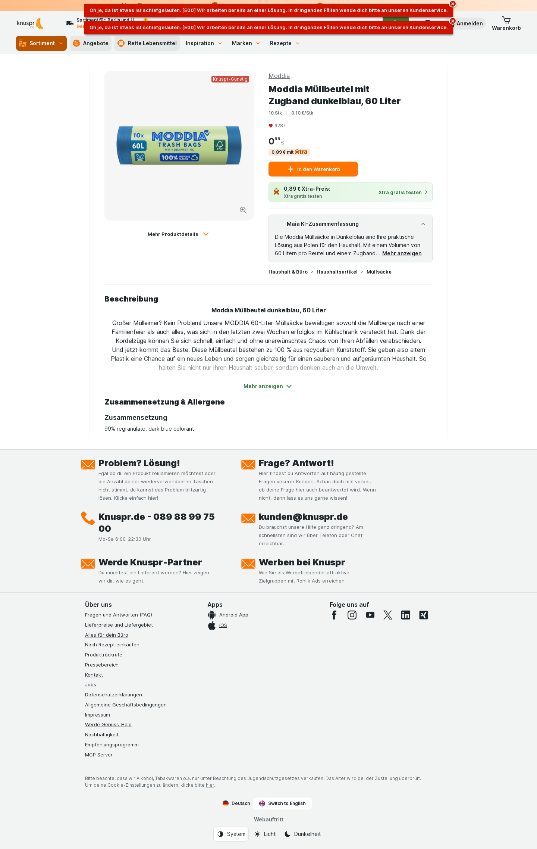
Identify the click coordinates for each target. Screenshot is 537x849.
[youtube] (369, 615)
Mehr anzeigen (402, 253)
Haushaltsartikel (337, 272)
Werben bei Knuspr (302, 562)
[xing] (423, 615)
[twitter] (387, 615)
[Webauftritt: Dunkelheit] (302, 834)
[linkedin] (405, 615)
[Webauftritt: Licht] (264, 834)
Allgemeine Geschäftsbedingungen (126, 705)
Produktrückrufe (103, 655)
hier (210, 785)
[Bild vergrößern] (243, 210)
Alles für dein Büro (106, 635)
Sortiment (41, 43)
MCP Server (99, 755)
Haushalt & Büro (288, 272)
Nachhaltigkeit (102, 734)
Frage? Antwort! (296, 463)
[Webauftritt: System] (231, 834)
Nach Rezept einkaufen (112, 644)
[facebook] (334, 615)
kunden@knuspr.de (303, 516)
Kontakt (94, 675)
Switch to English (282, 803)
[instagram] (352, 615)
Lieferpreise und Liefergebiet (119, 625)
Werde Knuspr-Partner (150, 562)
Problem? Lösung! (139, 463)
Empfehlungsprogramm (112, 744)
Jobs (90, 684)
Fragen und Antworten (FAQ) (118, 615)
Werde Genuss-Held (108, 724)
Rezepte (285, 43)
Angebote (91, 43)
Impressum (97, 715)
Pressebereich (102, 665)
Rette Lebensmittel (147, 43)
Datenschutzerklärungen (113, 694)
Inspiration (204, 43)
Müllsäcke (379, 272)
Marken (246, 43)
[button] (464, 23)
